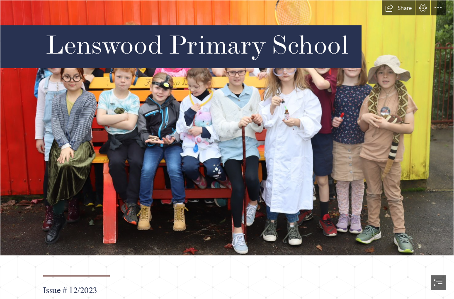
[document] (227, 149)
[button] (398, 7)
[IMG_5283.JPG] (227, 128)
